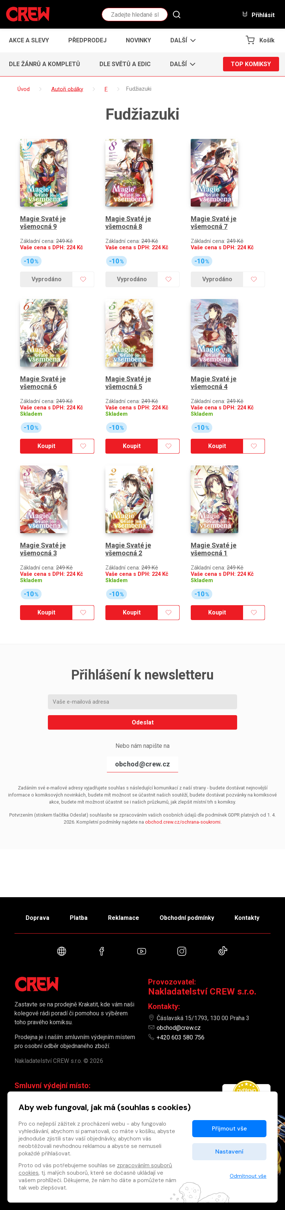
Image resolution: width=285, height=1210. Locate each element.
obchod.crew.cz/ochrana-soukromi (182, 822)
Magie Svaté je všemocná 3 (43, 549)
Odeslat (143, 722)
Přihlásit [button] (258, 14)
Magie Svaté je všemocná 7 (213, 223)
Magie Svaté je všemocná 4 (213, 383)
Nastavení (229, 1151)
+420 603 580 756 (180, 1037)
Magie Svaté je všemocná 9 (43, 223)
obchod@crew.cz (142, 764)
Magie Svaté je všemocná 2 (128, 549)
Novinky (138, 40)
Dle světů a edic (125, 64)
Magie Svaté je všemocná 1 (213, 549)
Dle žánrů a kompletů (44, 64)
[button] (180, 40)
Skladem (31, 414)
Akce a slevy (29, 40)
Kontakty (247, 917)
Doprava (37, 917)
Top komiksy (251, 64)
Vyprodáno (47, 279)
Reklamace (123, 917)
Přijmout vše (229, 1128)
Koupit (46, 446)
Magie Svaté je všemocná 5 (128, 383)
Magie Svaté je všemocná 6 (43, 383)
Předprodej (87, 40)
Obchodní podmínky (187, 917)
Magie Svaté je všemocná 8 (128, 223)
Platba (79, 917)
